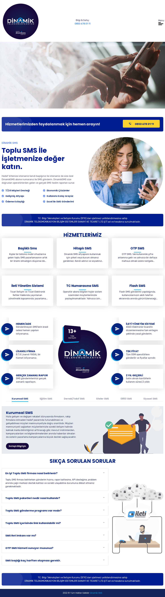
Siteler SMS (102, 398)
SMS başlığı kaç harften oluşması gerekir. (33, 560)
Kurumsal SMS (20, 398)
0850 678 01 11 (82, 23)
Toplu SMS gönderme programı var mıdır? (33, 510)
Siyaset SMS (150, 398)
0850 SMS (126, 398)
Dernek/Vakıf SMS (74, 398)
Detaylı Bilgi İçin (17, 446)
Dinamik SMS (96, 592)
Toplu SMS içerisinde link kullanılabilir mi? (33, 523)
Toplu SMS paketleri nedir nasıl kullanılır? (32, 498)
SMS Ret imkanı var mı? (20, 535)
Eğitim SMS (46, 398)
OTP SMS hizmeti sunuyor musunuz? (29, 548)
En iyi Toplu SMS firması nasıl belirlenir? (31, 473)
